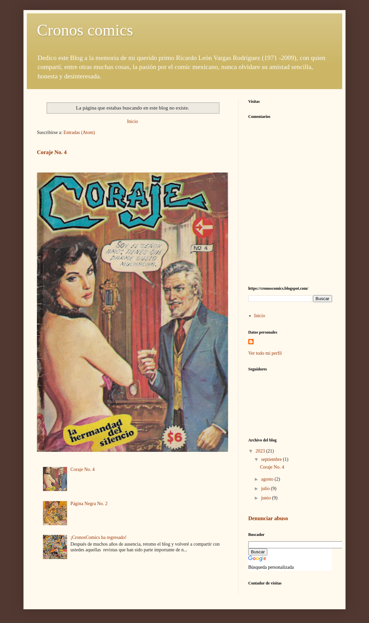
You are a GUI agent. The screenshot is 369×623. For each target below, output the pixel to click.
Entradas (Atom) (79, 132)
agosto (267, 479)
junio (266, 497)
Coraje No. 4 (52, 152)
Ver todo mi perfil (265, 353)
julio (266, 488)
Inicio (132, 121)
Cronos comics (85, 30)
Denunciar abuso (268, 518)
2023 (261, 451)
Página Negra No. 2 (88, 503)
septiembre (272, 459)
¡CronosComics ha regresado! (98, 537)
